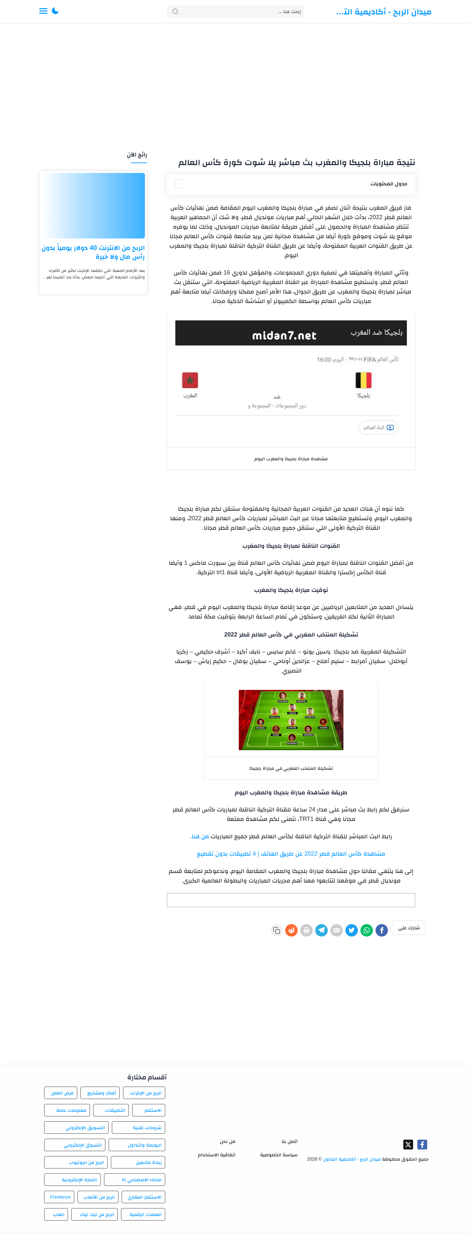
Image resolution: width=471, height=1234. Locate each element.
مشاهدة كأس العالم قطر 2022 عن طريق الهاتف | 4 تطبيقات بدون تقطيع (291, 853)
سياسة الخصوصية (279, 1156)
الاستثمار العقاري (145, 1199)
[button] (55, 11)
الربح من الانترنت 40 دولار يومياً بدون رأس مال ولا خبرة (93, 252)
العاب (58, 1216)
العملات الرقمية (146, 1216)
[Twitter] (342, 932)
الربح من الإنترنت (146, 1094)
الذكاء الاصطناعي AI (142, 1181)
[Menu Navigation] (43, 11)
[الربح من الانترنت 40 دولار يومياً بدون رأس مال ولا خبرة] (93, 205)
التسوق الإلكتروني (83, 1146)
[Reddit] (266, 932)
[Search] (235, 11)
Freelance (60, 1199)
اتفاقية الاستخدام (217, 1156)
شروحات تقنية (147, 1129)
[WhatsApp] (361, 932)
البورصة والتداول (145, 1146)
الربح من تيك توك (97, 1216)
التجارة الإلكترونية (79, 1181)
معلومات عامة (71, 1112)
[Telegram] (304, 932)
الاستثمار (153, 1112)
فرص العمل (62, 1094)
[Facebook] (380, 932)
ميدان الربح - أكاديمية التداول (383, 11)
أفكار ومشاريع (101, 1094)
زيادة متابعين (149, 1164)
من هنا (200, 836)
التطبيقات (115, 1112)
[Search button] (175, 11)
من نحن (228, 1143)
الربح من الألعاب (99, 1199)
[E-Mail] (323, 932)
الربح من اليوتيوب (86, 1164)
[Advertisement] (235, 88)
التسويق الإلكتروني (85, 1129)
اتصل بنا (290, 1143)
